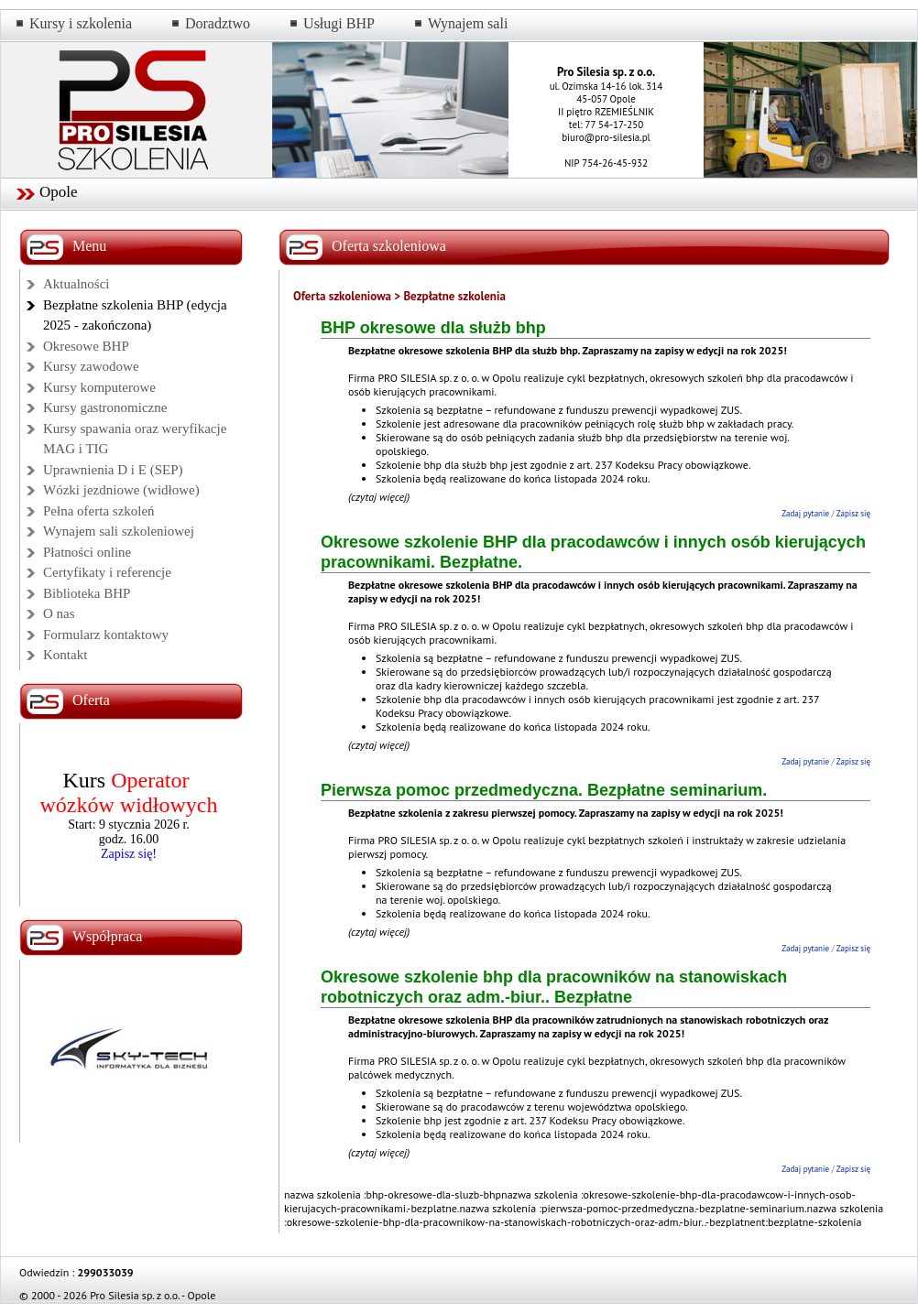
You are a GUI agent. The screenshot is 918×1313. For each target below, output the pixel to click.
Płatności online (87, 552)
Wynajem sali (468, 23)
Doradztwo (217, 23)
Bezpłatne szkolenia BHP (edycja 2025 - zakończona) (135, 315)
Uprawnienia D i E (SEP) (112, 469)
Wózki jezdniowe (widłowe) (121, 490)
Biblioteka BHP (86, 593)
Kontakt (65, 654)
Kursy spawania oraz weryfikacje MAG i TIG (134, 439)
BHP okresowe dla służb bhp (433, 328)
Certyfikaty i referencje (107, 572)
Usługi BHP (339, 23)
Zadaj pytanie (805, 513)
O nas (59, 613)
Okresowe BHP (86, 346)
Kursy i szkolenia (80, 23)
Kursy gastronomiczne (105, 407)
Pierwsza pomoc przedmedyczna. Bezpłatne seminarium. (544, 790)
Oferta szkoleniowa (342, 296)
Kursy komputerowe (99, 387)
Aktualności (76, 284)
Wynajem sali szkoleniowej (118, 531)
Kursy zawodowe (91, 366)
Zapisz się (853, 513)
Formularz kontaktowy (106, 634)
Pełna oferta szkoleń (99, 511)
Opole (58, 192)
